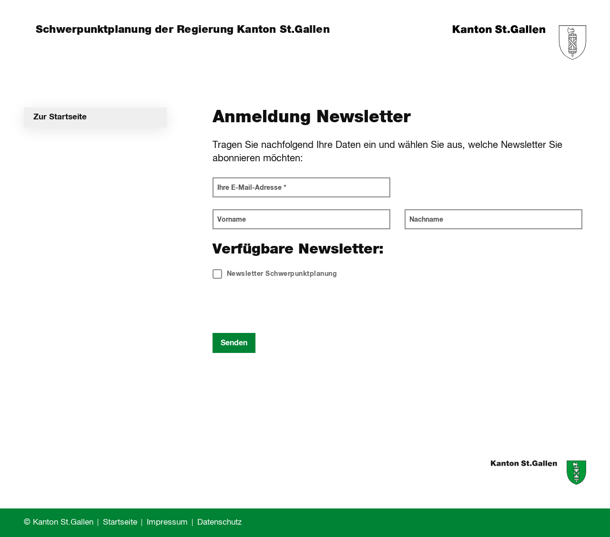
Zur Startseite (60, 117)
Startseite (120, 522)
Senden (234, 343)
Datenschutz (219, 522)
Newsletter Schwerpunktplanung (275, 274)
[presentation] (285, 307)
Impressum (167, 522)
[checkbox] (275, 279)
